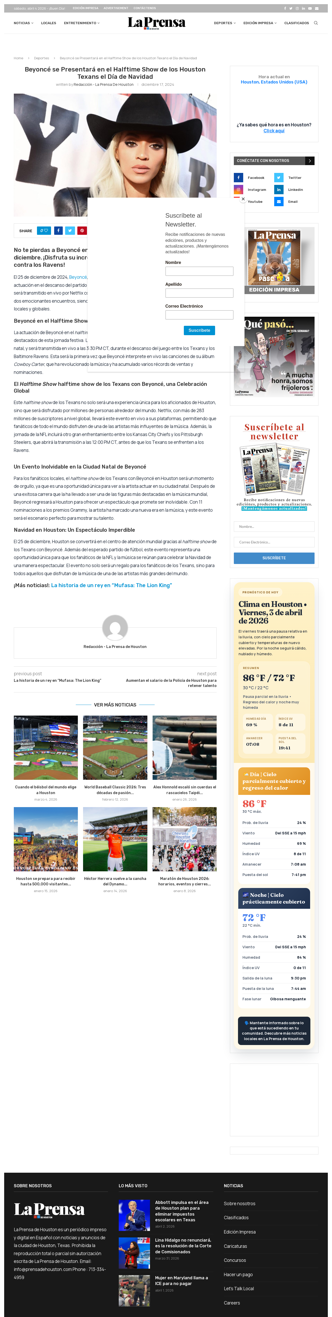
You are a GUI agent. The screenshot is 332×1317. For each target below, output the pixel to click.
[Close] (243, 199)
